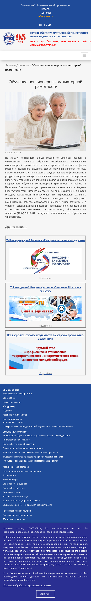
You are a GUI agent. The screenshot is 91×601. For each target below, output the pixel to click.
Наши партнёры (10, 479)
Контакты (45, 12)
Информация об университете (17, 393)
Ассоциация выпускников (15, 414)
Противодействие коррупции (17, 510)
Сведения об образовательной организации (45, 5)
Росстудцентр (9, 475)
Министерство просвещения (16, 439)
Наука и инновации (12, 402)
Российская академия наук (15, 496)
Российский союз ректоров (16, 466)
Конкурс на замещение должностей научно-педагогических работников (38, 426)
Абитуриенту (9, 406)
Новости (45, 8)
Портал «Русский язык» (14, 488)
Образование (9, 397)
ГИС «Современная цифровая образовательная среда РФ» (30, 460)
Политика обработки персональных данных (27, 585)
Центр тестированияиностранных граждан (13, 421)
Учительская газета (12, 492)
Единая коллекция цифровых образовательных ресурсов (30, 452)
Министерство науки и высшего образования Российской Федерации (36, 435)
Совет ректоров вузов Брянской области (22, 471)
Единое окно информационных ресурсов (22, 448)
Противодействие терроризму (17, 515)
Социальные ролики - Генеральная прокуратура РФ (27, 504)
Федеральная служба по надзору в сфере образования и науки (33, 456)
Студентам (7, 410)
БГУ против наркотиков (14, 519)
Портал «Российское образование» (20, 444)
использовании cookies (42, 531)
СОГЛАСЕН (45, 593)
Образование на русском (15, 483)
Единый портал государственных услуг (21, 500)
